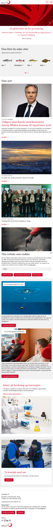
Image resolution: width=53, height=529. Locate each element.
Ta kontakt (20, 512)
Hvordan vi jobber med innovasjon (12, 393)
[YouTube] (10, 520)
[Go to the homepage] (6, 525)
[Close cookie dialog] (51, 253)
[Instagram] (2, 520)
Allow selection (37, 274)
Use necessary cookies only (22, 274)
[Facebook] (5, 520)
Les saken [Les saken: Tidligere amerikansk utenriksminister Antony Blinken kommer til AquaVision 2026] (4, 137)
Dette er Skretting (26, 38)
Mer (26, 72)
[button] (47, 2)
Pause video (49, 22)
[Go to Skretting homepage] (6, 2)
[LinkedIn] (7, 520)
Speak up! (43, 508)
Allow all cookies (7, 274)
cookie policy (32, 264)
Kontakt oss (9, 480)
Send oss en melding (8, 512)
